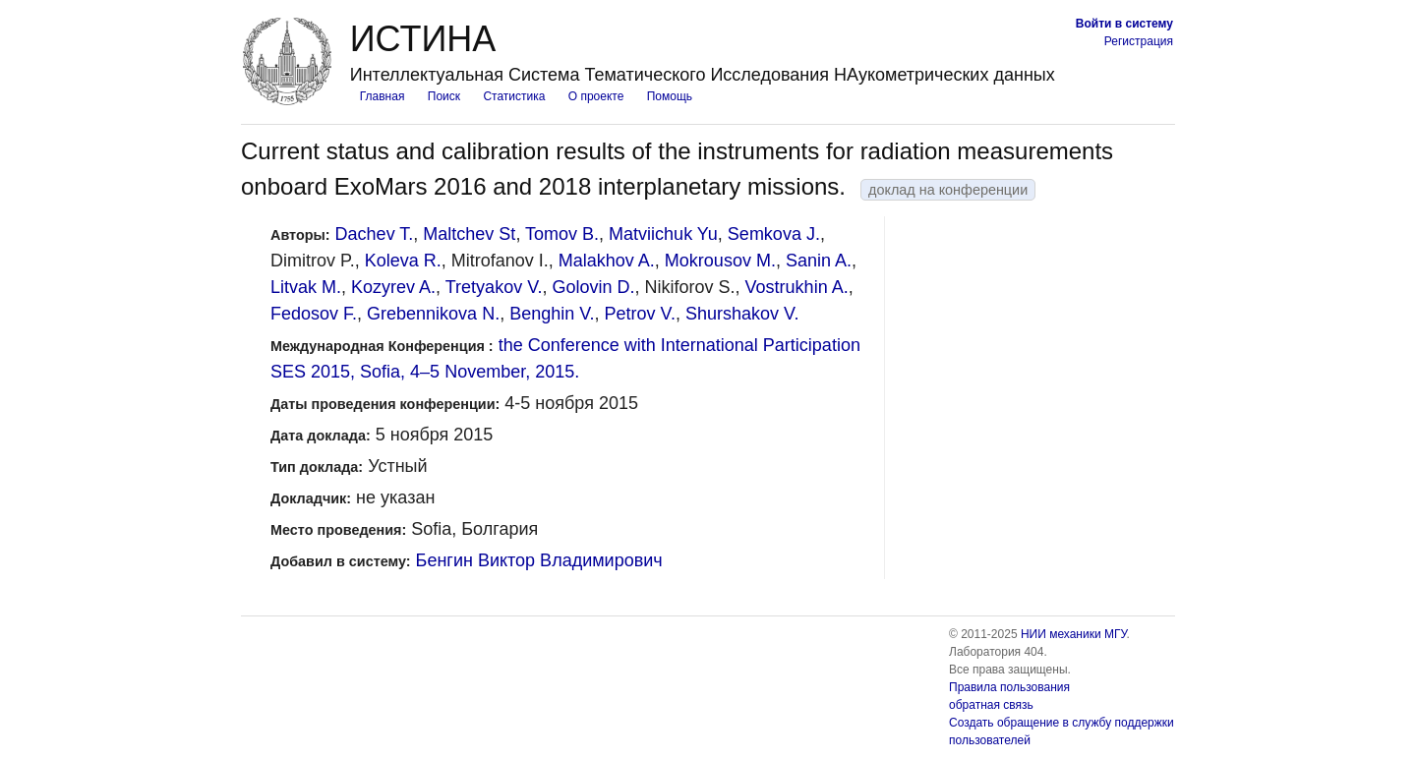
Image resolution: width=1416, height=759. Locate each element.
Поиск (444, 96)
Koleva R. (403, 260)
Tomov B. (562, 234)
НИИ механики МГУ (1074, 634)
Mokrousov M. (720, 260)
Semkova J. (774, 234)
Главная (382, 96)
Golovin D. (594, 287)
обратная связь (991, 705)
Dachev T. (374, 234)
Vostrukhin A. (797, 287)
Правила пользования (1009, 687)
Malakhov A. (607, 260)
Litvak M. (305, 287)
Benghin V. (551, 313)
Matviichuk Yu (663, 234)
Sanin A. (819, 260)
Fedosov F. (313, 313)
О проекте (596, 96)
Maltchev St (469, 234)
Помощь (669, 96)
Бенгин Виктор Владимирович (539, 560)
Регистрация (1138, 41)
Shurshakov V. (741, 313)
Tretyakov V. (494, 287)
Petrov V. (640, 313)
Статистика (514, 96)
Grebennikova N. (433, 313)
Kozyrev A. (393, 287)
